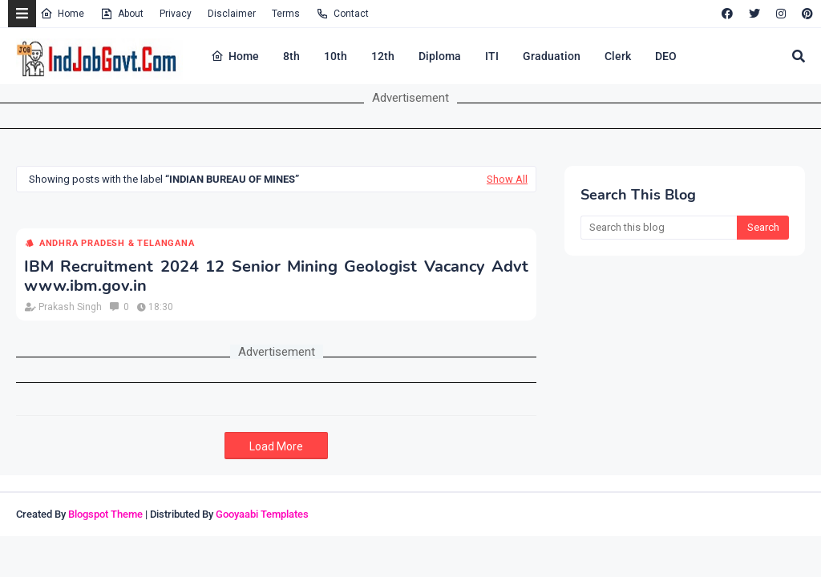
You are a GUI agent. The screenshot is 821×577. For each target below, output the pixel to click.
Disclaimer (232, 13)
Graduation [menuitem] (551, 56)
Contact (342, 13)
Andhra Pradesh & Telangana (117, 243)
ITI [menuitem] (492, 56)
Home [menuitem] (235, 56)
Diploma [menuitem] (440, 56)
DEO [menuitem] (666, 56)
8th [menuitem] (291, 56)
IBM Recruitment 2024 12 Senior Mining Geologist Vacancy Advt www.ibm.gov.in (276, 276)
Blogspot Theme (105, 514)
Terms (286, 13)
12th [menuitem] (382, 56)
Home (62, 13)
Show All (507, 179)
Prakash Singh (70, 307)
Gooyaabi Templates (262, 514)
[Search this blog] (658, 228)
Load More (276, 446)
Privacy (176, 13)
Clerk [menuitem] (618, 56)
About (122, 13)
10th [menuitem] (335, 56)
